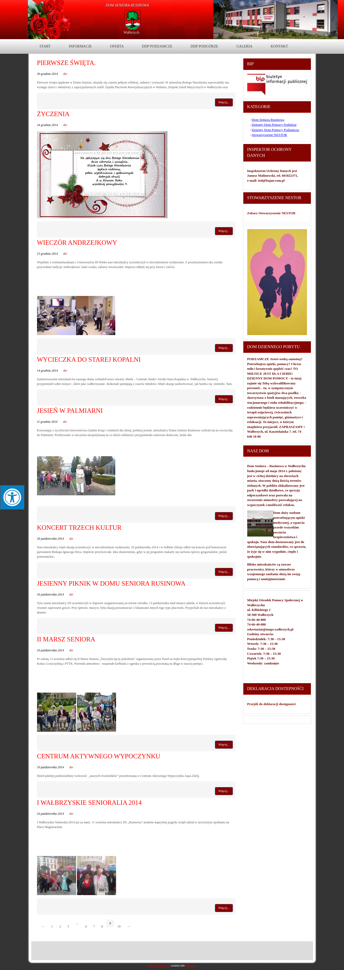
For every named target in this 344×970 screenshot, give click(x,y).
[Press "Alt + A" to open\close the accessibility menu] (12, 497)
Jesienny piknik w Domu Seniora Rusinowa (111, 583)
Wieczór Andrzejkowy (77, 242)
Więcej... (224, 102)
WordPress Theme (159, 965)
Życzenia (53, 113)
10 (119, 926)
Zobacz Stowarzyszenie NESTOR (272, 213)
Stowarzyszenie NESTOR (269, 135)
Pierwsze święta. (66, 62)
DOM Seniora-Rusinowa (127, 5)
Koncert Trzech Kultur (79, 527)
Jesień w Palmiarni (70, 410)
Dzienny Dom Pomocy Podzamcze (275, 130)
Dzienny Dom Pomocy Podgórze (274, 125)
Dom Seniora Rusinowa (268, 120)
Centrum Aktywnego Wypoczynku (98, 756)
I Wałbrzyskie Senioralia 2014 (89, 802)
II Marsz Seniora (66, 639)
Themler (190, 965)
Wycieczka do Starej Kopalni (89, 359)
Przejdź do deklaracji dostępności (271, 704)
